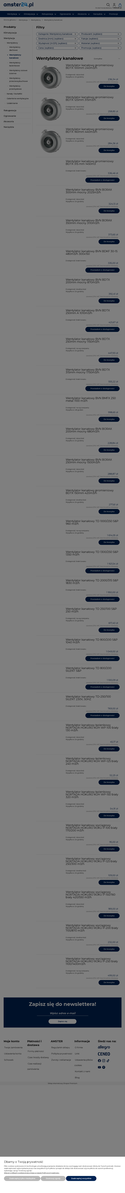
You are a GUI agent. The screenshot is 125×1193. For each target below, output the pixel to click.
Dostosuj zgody (53, 1178)
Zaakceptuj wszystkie (81, 1178)
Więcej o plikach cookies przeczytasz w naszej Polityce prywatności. (31, 1173)
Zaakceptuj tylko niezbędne (22, 1178)
